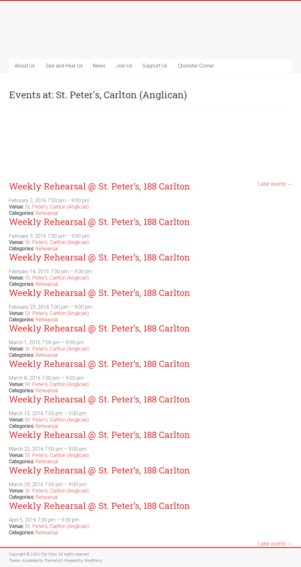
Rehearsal (47, 213)
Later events (275, 184)
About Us (25, 66)
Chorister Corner (196, 66)
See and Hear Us (64, 66)
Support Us (154, 66)
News (99, 66)
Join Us (124, 66)
